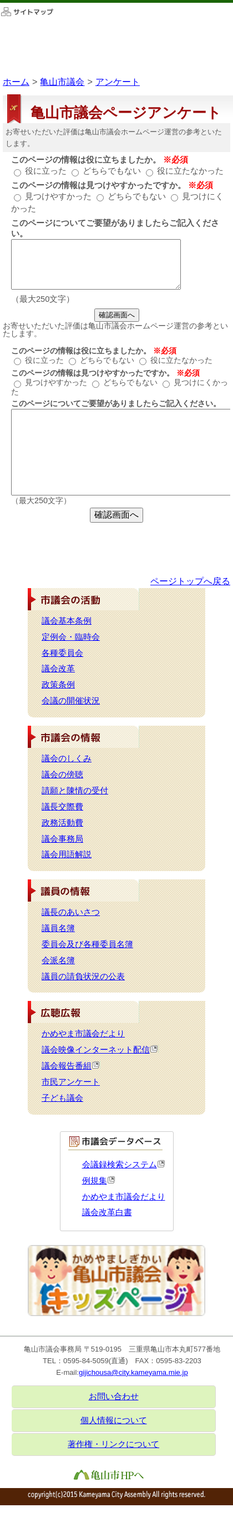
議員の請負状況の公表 (83, 976)
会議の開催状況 (71, 700)
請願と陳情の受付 (75, 790)
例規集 (98, 1180)
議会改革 (58, 668)
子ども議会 (62, 1098)
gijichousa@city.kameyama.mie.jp (133, 1372)
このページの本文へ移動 (0, 2)
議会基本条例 (67, 620)
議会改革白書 (107, 1212)
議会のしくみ (67, 758)
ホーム (16, 82)
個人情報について (113, 1420)
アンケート (117, 82)
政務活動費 (62, 822)
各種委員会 (62, 653)
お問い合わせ (114, 1396)
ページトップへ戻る (190, 581)
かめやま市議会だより (83, 1033)
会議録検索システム (123, 1164)
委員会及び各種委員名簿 (87, 944)
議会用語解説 (67, 854)
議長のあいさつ (71, 912)
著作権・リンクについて (113, 1444)
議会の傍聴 (62, 774)
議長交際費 (62, 806)
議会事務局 (62, 838)
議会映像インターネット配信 (100, 1049)
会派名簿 (58, 960)
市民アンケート (71, 1081)
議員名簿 (58, 928)
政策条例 (58, 684)
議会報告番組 (71, 1065)
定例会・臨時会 (71, 637)
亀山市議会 (62, 82)
